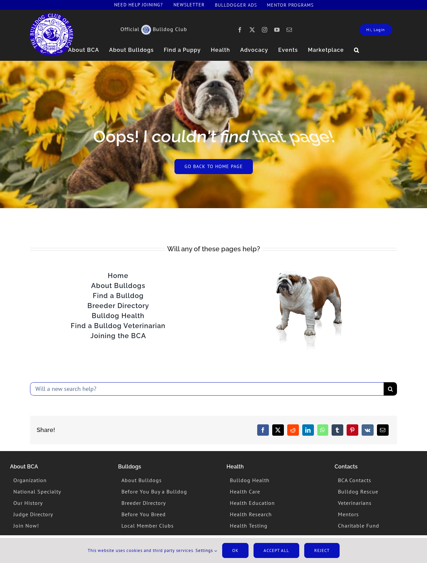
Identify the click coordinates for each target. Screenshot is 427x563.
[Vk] (367, 430)
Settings (206, 550)
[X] (278, 430)
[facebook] (240, 29)
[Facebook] (263, 430)
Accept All (276, 550)
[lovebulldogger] (51, 15)
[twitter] (252, 29)
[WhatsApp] (323, 430)
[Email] (382, 430)
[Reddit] (293, 430)
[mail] (289, 29)
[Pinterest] (352, 430)
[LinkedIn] (308, 430)
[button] (357, 50)
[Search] (390, 389)
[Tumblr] (337, 430)
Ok (235, 550)
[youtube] (277, 29)
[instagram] (265, 29)
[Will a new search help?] (207, 389)
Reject (322, 550)
